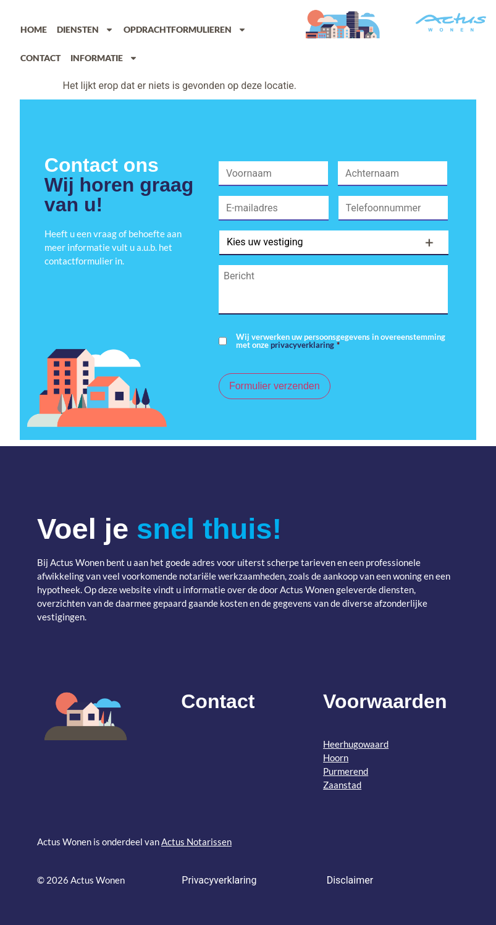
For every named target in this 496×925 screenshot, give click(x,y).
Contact (40, 58)
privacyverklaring (302, 345)
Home (33, 29)
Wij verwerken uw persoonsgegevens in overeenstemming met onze (340, 341)
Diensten (85, 29)
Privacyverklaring (219, 880)
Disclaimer (350, 880)
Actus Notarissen (196, 841)
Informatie (104, 58)
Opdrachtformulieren (185, 29)
